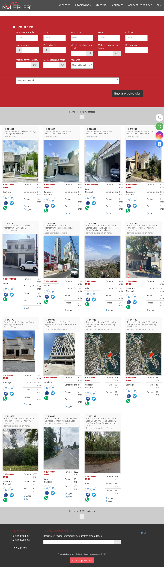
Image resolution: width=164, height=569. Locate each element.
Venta (30, 26)
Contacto (118, 7)
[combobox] (27, 38)
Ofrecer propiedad (140, 7)
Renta (19, 26)
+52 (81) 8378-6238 (20, 539)
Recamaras (131, 44)
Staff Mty (101, 7)
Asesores (75, 59)
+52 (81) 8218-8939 (20, 535)
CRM (159, 7)
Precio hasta (49, 44)
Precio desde (22, 44)
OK (117, 541)
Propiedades (83, 7)
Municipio (76, 32)
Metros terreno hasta (54, 59)
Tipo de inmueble (25, 32)
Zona (100, 32)
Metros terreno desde (27, 59)
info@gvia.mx (20, 547)
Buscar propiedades (127, 93)
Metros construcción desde (81, 46)
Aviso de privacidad (82, 560)
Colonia (129, 32)
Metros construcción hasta (108, 46)
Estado (46, 32)
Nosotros (65, 7)
